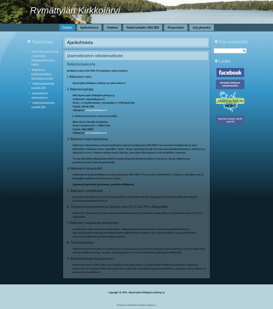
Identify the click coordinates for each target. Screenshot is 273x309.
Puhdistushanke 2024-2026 (142, 27)
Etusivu (67, 27)
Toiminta (112, 27)
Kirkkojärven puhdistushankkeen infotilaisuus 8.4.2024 (42, 74)
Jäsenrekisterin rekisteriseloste (95, 55)
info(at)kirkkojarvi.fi (96, 110)
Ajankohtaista (89, 27)
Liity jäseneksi (202, 27)
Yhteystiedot (175, 27)
